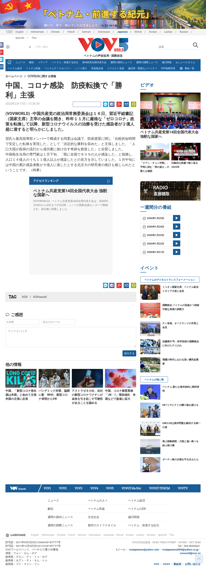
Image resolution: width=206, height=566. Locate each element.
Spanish (162, 535)
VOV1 (47, 488)
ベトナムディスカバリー (57, 68)
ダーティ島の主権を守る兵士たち (180, 459)
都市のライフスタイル (102, 525)
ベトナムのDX (137, 508)
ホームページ (13, 76)
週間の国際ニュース (147, 62)
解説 (31, 62)
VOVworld (39, 297)
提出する (129, 353)
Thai (171, 535)
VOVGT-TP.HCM (159, 488)
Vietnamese (37, 31)
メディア (43, 62)
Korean (153, 31)
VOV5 (109, 488)
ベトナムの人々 (98, 500)
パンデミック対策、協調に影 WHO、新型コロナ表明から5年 (54, 394)
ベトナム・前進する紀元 (65, 62)
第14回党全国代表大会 (94, 62)
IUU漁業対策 (168, 68)
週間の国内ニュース (121, 62)
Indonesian (104, 31)
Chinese (55, 31)
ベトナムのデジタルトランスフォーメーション (169, 279)
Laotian (168, 31)
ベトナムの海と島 (154, 379)
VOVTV (183, 488)
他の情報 (13, 364)
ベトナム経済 (14, 68)
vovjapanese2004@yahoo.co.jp (180, 549)
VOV (25, 297)
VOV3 (78, 488)
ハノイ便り (81, 68)
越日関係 (167, 62)
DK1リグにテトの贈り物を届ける (180, 405)
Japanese (122, 31)
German (86, 31)
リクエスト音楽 (115, 68)
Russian (184, 31)
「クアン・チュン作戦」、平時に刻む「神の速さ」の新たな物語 (154, 167)
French (71, 31)
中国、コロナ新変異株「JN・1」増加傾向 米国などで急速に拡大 (120, 394)
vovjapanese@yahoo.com (144, 549)
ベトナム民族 (33, 68)
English (19, 31)
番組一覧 (186, 68)
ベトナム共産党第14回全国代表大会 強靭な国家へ (70, 192)
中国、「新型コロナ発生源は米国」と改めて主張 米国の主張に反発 (20, 394)
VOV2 (63, 488)
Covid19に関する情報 (42, 76)
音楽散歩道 (97, 68)
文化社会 (93, 517)
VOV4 (94, 488)
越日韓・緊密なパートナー (142, 68)
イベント (149, 268)
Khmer (138, 31)
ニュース (20, 62)
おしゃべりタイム (185, 62)
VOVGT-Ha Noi (131, 488)
